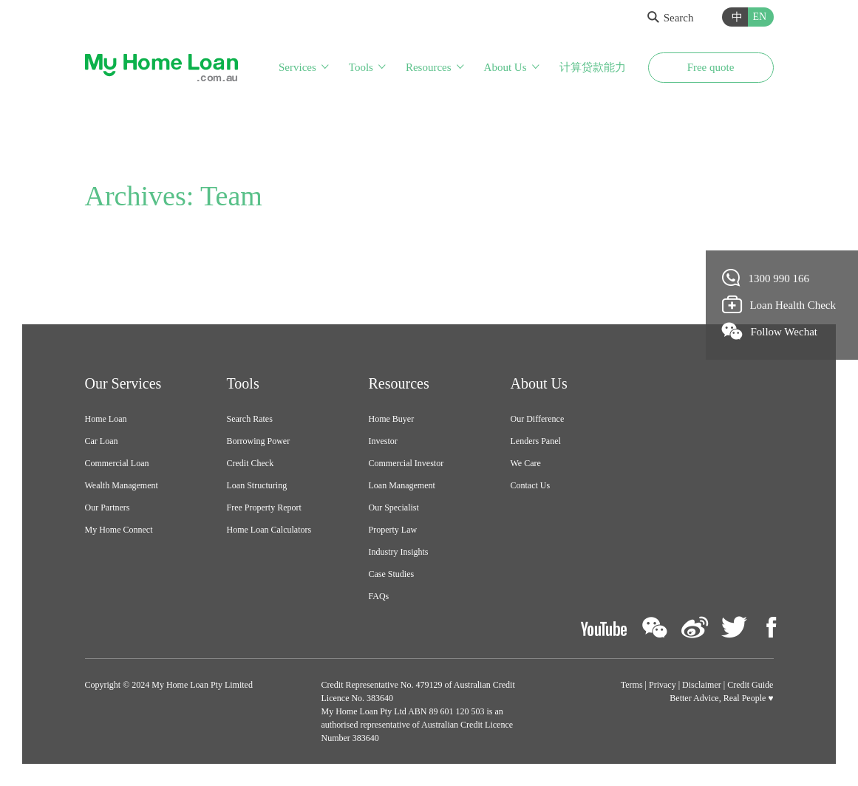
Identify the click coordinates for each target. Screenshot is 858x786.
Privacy (662, 685)
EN (760, 16)
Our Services (123, 383)
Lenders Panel (536, 441)
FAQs (379, 596)
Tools (361, 67)
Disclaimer (701, 685)
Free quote (711, 67)
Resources (429, 67)
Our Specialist (394, 507)
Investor (383, 441)
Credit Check (250, 463)
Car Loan (101, 441)
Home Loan (106, 419)
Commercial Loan (117, 463)
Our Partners (107, 507)
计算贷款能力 (592, 67)
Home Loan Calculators (269, 529)
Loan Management (402, 485)
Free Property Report (264, 507)
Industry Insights (399, 552)
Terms (632, 685)
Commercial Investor (406, 463)
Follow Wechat (770, 331)
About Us (505, 67)
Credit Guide (750, 685)
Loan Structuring (257, 485)
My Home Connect (119, 529)
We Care (526, 463)
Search (670, 18)
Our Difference (538, 419)
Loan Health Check (779, 304)
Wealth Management (121, 485)
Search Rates (250, 419)
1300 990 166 (766, 277)
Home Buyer (392, 419)
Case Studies (392, 574)
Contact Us (531, 485)
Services (297, 67)
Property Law (393, 529)
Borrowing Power (258, 441)
